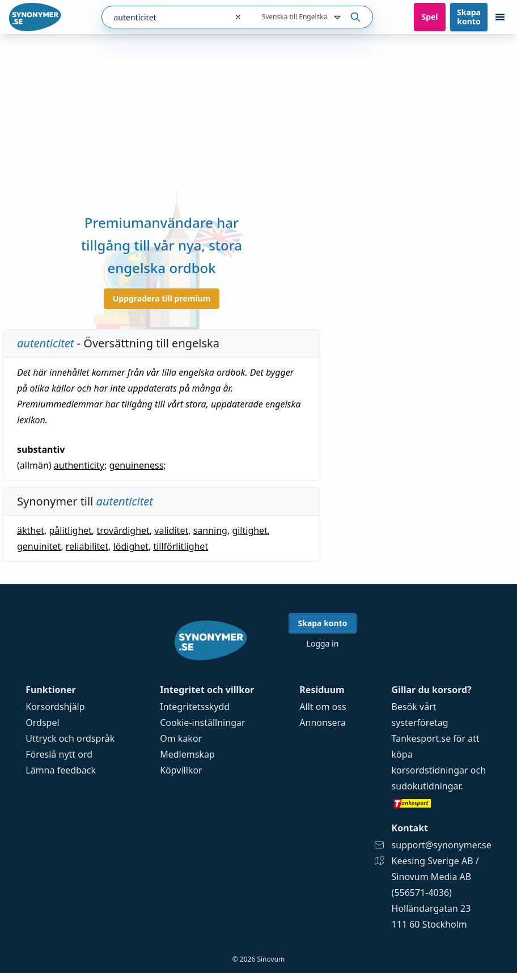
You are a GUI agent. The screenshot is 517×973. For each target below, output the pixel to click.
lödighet (131, 546)
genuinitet (39, 546)
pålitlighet (70, 530)
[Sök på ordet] (355, 17)
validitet (171, 530)
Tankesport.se (421, 738)
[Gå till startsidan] (35, 17)
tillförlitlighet (180, 546)
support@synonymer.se (441, 845)
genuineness (136, 465)
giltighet (250, 530)
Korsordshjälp (55, 706)
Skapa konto (469, 17)
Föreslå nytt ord (59, 754)
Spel (429, 16)
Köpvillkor (181, 770)
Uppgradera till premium (162, 298)
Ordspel (42, 722)
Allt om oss (322, 706)
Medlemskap (187, 754)
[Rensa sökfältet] (238, 17)
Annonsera (322, 722)
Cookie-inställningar (202, 722)
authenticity (79, 465)
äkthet (30, 530)
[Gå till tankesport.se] (441, 803)
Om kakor (181, 738)
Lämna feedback (61, 770)
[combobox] (164, 17)
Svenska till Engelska (303, 17)
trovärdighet (123, 530)
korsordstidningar (430, 770)
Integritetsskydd (195, 706)
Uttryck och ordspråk (70, 738)
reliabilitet (87, 546)
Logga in (323, 643)
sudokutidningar (426, 786)
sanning (210, 530)
